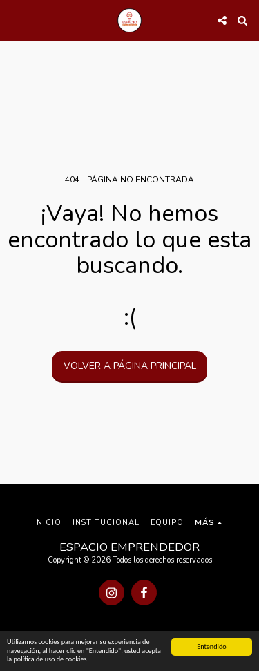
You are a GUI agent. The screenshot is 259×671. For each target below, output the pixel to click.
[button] (15, 20)
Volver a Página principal (130, 365)
